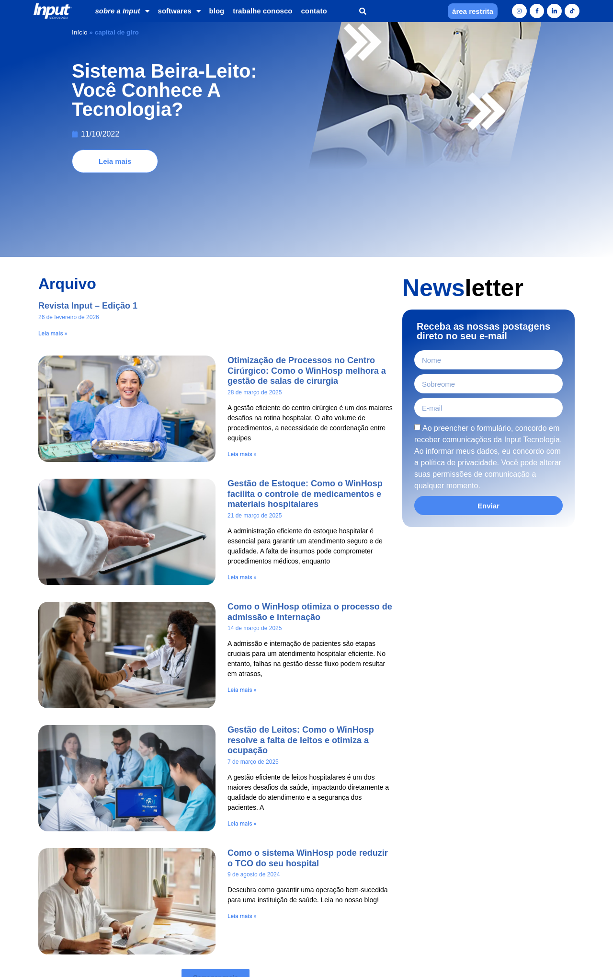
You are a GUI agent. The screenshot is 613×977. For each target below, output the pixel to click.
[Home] (53, 11)
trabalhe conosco (262, 11)
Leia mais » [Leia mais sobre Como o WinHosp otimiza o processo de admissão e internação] (241, 612)
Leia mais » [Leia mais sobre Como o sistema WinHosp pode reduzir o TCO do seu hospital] (241, 838)
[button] (363, 11)
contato (314, 11)
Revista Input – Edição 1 (87, 227)
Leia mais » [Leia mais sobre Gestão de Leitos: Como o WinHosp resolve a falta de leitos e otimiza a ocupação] (241, 745)
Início (80, 32)
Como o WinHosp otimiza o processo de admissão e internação (309, 534)
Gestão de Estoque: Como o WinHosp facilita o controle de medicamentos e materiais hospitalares (305, 416)
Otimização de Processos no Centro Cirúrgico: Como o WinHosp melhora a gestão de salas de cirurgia (306, 292)
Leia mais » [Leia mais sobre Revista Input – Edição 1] (52, 255)
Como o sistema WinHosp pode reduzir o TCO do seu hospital (307, 780)
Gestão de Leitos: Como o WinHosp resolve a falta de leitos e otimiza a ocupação (300, 662)
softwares (179, 11)
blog (217, 11)
